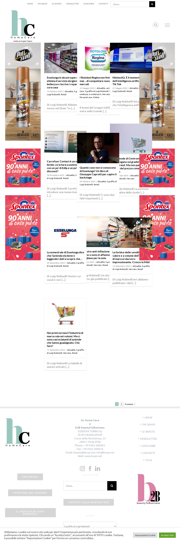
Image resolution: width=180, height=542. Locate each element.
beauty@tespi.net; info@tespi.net (94, 452)
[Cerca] (152, 4)
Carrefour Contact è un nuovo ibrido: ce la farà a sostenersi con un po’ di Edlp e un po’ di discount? (65, 166)
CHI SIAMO (148, 424)
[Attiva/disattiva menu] (167, 25)
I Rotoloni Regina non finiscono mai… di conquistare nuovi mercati (98, 80)
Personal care (86, 97)
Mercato (106, 94)
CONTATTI (148, 452)
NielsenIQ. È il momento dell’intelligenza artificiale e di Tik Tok (130, 80)
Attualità (69, 91)
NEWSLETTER (148, 438)
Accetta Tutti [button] (167, 535)
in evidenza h (95, 94)
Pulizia (96, 97)
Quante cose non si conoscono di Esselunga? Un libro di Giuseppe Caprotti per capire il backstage (98, 172)
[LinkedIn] (97, 468)
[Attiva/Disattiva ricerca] (156, 25)
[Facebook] (90, 468)
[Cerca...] (129, 4)
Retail (63, 94)
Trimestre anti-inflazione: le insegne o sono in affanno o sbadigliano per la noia (96, 254)
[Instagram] (82, 468)
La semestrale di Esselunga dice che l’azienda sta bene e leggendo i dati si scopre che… (65, 255)
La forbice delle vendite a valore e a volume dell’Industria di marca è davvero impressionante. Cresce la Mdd (131, 257)
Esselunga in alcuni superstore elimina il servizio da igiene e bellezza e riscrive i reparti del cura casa (65, 82)
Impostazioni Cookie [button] (145, 535)
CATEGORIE (148, 445)
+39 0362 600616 (92, 448)
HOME (148, 417)
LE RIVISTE (148, 431)
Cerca (148, 459)
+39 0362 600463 (94, 445)
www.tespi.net (93, 456)
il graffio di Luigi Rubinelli (96, 91)
